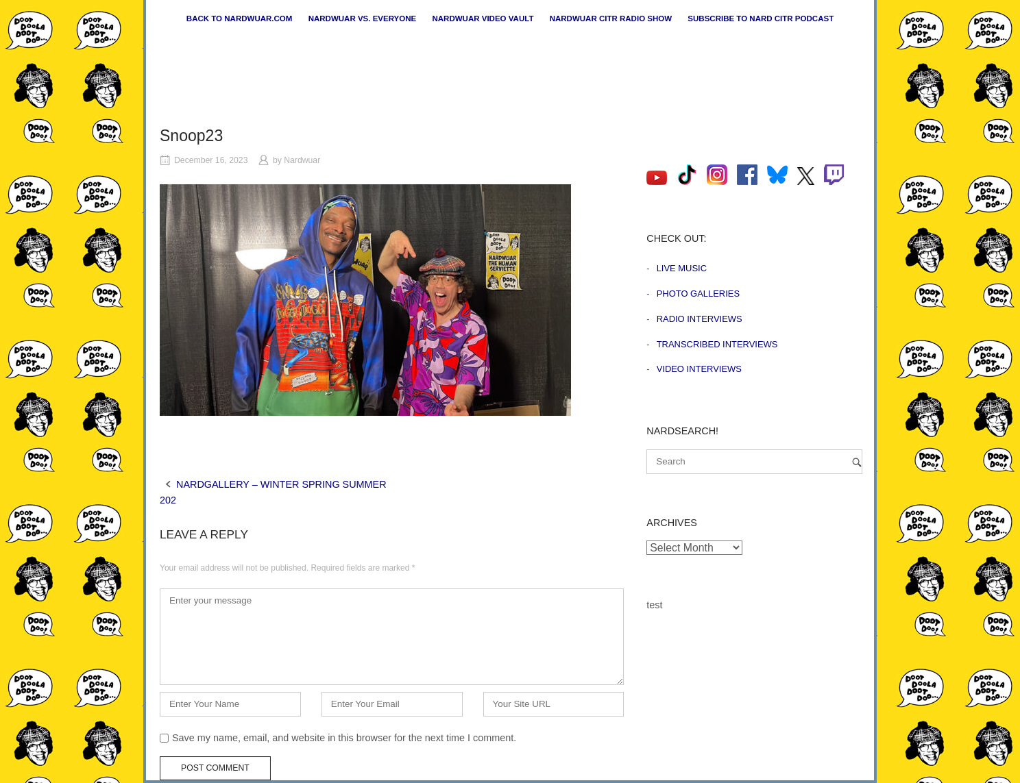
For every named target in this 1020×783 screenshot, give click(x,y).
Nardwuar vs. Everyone (362, 18)
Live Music (682, 268)
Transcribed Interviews (717, 344)
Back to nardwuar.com (239, 18)
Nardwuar (302, 160)
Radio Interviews (699, 319)
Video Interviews (699, 369)
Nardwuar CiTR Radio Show (611, 18)
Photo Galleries (698, 293)
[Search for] (754, 461)
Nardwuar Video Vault (482, 18)
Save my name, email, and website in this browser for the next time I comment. (344, 737)
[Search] (857, 462)
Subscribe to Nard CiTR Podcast (761, 18)
